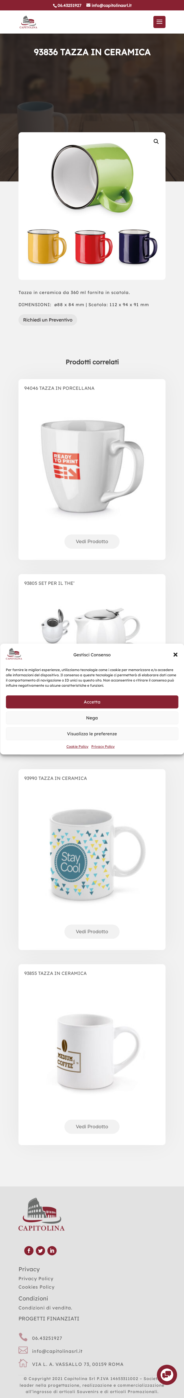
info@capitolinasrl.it (57, 1351)
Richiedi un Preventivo (48, 320)
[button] (175, 655)
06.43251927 (47, 1338)
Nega (92, 718)
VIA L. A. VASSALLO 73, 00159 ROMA (78, 1364)
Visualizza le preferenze (92, 733)
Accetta (92, 702)
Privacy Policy (103, 747)
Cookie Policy (77, 747)
